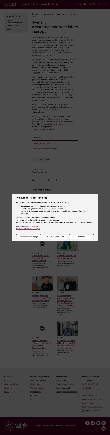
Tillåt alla (81, 237)
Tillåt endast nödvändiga (28, 237)
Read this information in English (28, 229)
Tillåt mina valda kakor (55, 237)
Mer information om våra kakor (28, 226)
